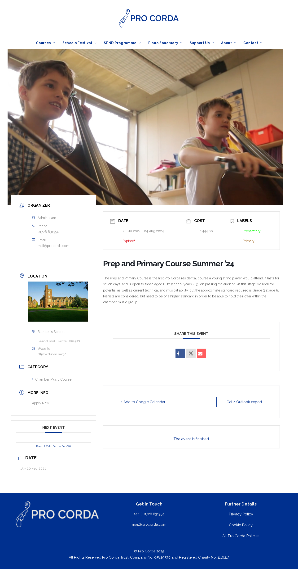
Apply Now (40, 403)
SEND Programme (122, 43)
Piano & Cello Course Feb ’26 (53, 446)
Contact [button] (252, 43)
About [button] (228, 43)
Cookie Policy (241, 525)
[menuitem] (47, 42)
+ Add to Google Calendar (143, 402)
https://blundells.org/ (52, 354)
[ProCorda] (149, 18)
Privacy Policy (241, 514)
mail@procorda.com (53, 246)
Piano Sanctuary (165, 43)
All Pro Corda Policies (240, 536)
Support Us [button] (202, 43)
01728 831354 (48, 232)
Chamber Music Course (51, 379)
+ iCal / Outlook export (242, 402)
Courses (45, 43)
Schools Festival (79, 43)
